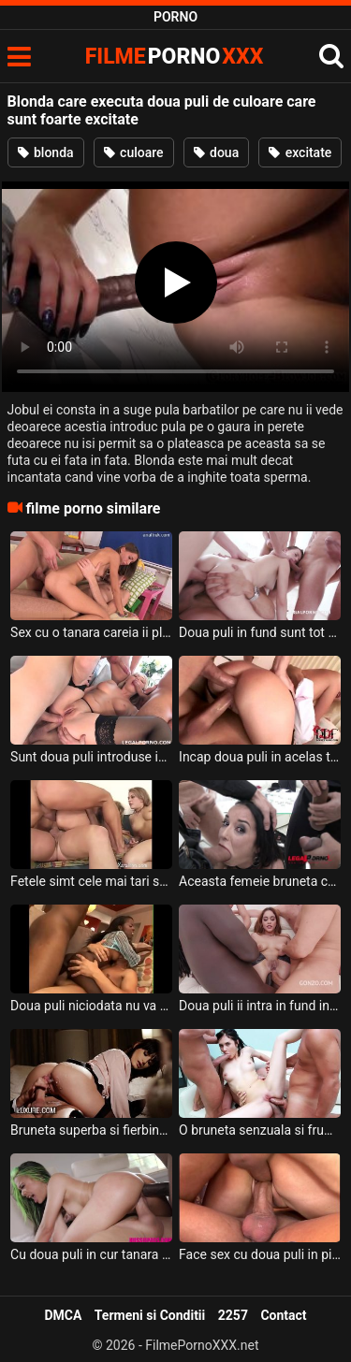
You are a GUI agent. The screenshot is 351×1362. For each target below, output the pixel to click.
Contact (283, 1315)
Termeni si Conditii (150, 1315)
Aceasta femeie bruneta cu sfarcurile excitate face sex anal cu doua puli (260, 881)
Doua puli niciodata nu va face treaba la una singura (91, 1005)
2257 (233, 1315)
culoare (134, 152)
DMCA (62, 1315)
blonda (46, 152)
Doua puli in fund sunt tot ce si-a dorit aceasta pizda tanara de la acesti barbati (260, 632)
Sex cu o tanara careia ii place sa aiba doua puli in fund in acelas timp (91, 632)
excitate (300, 152)
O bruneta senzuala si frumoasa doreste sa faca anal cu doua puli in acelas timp (260, 1130)
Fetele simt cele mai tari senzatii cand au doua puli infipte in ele (91, 881)
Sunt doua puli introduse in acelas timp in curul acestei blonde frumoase (91, 756)
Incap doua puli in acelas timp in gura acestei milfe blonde (260, 756)
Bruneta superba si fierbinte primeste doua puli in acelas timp (91, 1130)
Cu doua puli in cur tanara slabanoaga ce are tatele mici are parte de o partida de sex (91, 1254)
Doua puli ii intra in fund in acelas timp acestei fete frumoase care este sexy (260, 1005)
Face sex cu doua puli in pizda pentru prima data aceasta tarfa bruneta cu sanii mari (260, 1254)
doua (217, 152)
